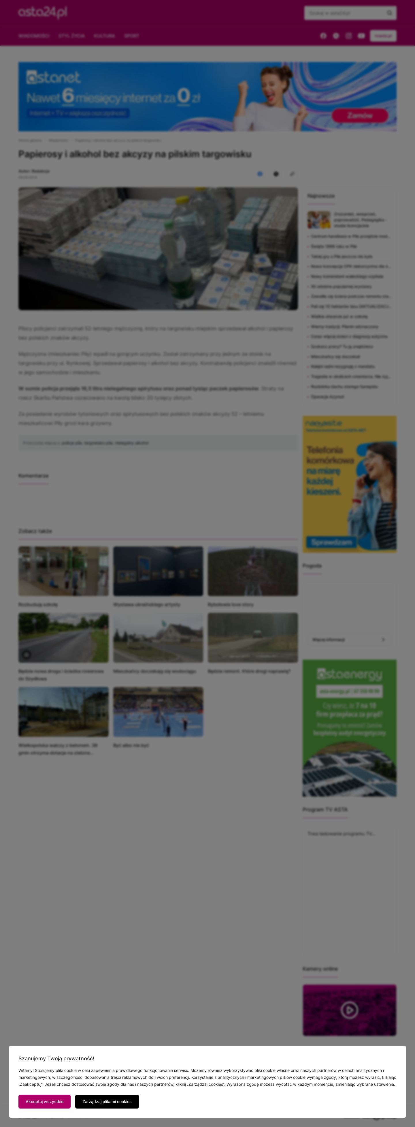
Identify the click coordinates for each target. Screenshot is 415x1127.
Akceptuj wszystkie (44, 1101)
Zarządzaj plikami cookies (107, 1101)
